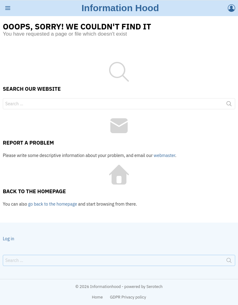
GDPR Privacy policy (128, 297)
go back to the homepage (52, 204)
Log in (8, 239)
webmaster (164, 155)
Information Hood (120, 8)
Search (229, 105)
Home (97, 297)
